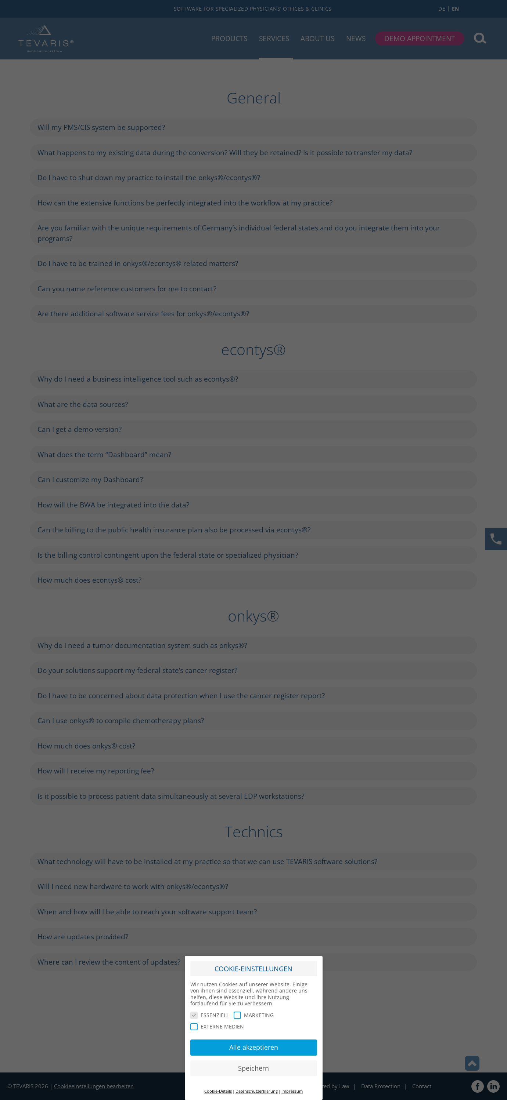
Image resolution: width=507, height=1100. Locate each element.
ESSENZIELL (209, 1009)
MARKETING (254, 1009)
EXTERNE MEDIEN (217, 1021)
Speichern (253, 1063)
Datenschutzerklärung (256, 1086)
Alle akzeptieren (253, 1042)
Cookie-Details (218, 1086)
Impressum (292, 1086)
